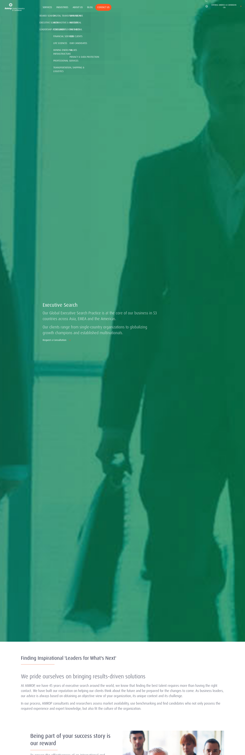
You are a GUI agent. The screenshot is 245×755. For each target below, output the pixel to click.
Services (47, 7)
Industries (62, 7)
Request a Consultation (57, 340)
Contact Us (103, 7)
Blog (90, 7)
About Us (78, 7)
